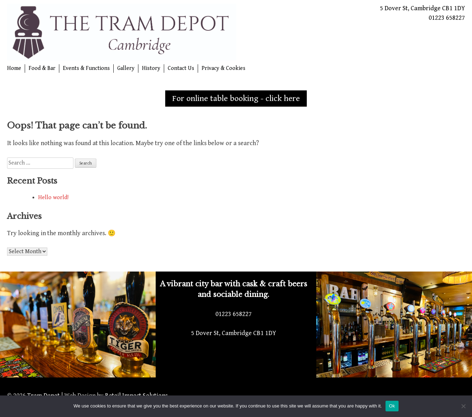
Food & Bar (42, 68)
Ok (392, 406)
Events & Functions (86, 68)
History (151, 68)
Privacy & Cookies (223, 68)
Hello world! (53, 197)
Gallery (126, 68)
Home (14, 68)
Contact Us (181, 68)
